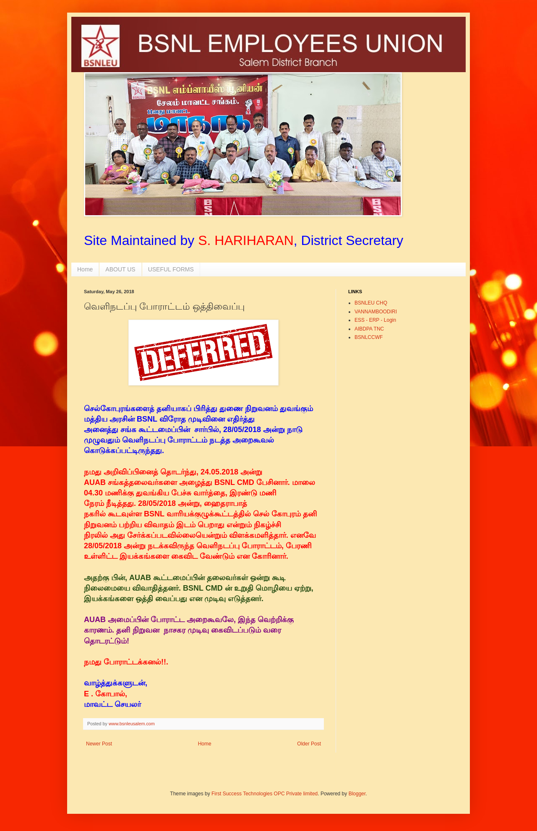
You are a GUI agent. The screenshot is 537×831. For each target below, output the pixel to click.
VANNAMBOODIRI (376, 312)
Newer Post (99, 744)
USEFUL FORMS (171, 269)
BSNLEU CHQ (371, 303)
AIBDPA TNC (369, 329)
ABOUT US (120, 269)
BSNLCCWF (369, 337)
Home (85, 269)
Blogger (357, 794)
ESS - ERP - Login (375, 320)
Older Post (309, 744)
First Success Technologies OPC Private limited (264, 794)
